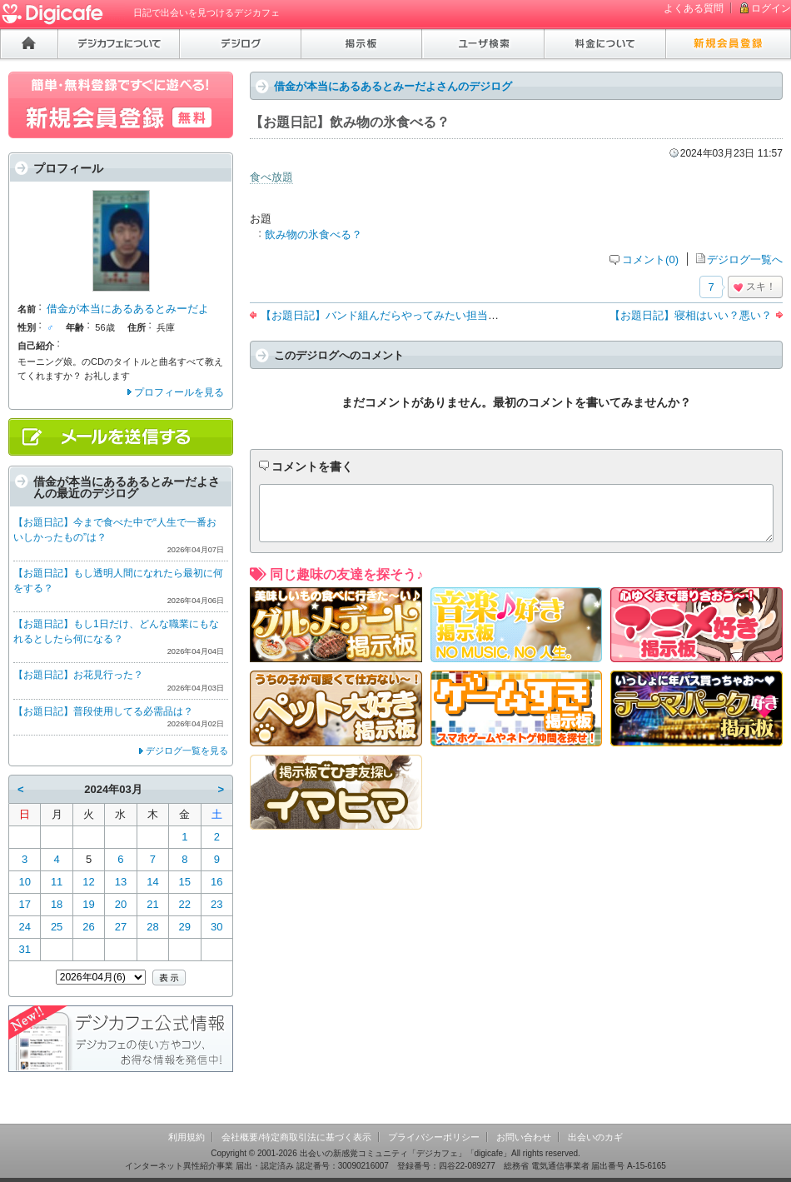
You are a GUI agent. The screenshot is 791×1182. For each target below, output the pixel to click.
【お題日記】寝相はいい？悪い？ (690, 315)
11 (56, 881)
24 (24, 926)
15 (185, 881)
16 (216, 881)
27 (121, 926)
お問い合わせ (523, 1137)
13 (121, 881)
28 (152, 926)
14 (152, 881)
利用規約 (186, 1137)
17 (24, 904)
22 (185, 904)
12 (88, 881)
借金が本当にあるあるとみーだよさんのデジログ (393, 86)
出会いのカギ (595, 1137)
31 (24, 949)
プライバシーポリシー (434, 1137)
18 (56, 904)
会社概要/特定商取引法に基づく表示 (296, 1137)
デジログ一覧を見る (187, 751)
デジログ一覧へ (745, 259)
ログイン (771, 8)
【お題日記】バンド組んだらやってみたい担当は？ (385, 315)
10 (24, 881)
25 (56, 926)
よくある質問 (694, 8)
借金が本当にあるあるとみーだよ (128, 308)
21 (152, 904)
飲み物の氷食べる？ (313, 234)
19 (88, 904)
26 (88, 926)
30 (216, 926)
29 (185, 926)
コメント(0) (650, 259)
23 (216, 904)
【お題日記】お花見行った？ (78, 675)
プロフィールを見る (179, 392)
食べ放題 (271, 177)
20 (121, 904)
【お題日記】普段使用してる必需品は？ (103, 711)
